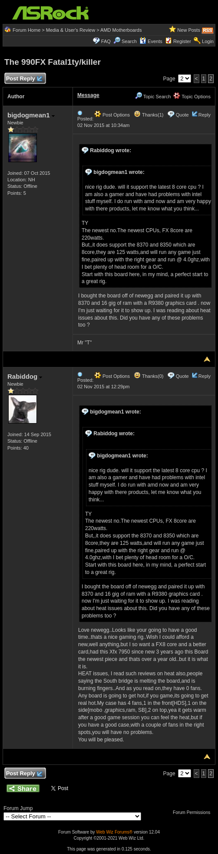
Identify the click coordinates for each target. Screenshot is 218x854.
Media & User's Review (70, 30)
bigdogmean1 (31, 115)
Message (88, 95)
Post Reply (23, 79)
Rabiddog (24, 376)
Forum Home (26, 30)
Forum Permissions (194, 812)
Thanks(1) (148, 114)
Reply (204, 114)
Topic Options (192, 96)
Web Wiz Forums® (114, 832)
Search (129, 41)
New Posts (188, 30)
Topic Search (153, 96)
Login (208, 41)
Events (150, 41)
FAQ (106, 41)
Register (182, 41)
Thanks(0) (148, 376)
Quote (182, 114)
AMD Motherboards (121, 30)
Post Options (112, 114)
